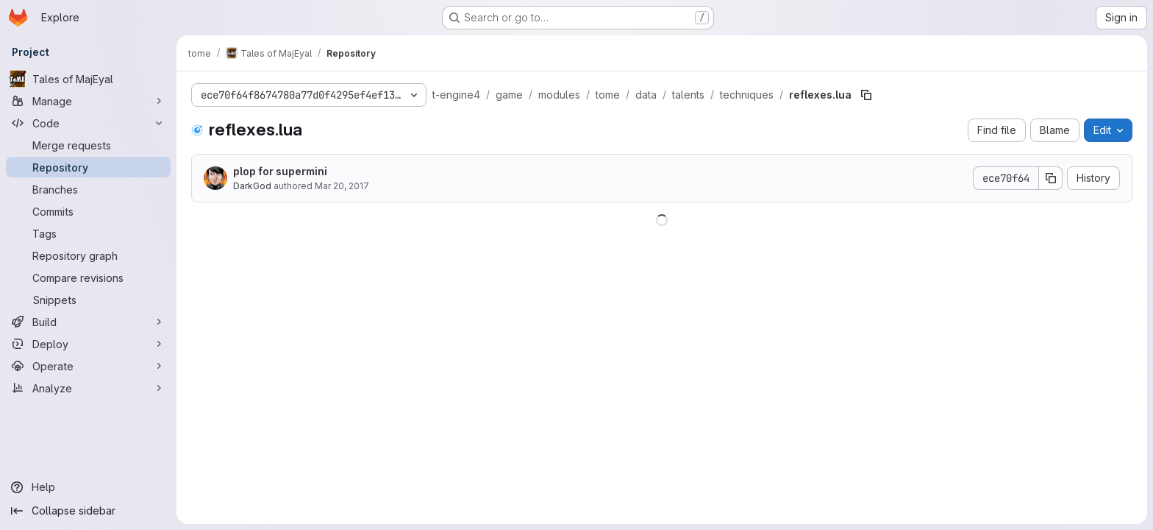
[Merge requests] (88, 145)
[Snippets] (88, 299)
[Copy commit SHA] (1051, 178)
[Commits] (88, 211)
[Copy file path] (866, 95)
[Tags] (88, 233)
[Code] (88, 123)
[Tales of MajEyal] (88, 78)
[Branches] (88, 189)
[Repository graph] (88, 255)
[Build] (88, 321)
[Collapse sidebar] (88, 511)
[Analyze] (88, 388)
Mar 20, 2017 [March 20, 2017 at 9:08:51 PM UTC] (342, 185)
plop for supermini (280, 171)
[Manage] (88, 101)
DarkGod (252, 185)
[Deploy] (88, 343)
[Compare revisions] (88, 277)
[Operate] (88, 366)
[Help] (88, 487)
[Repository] (88, 167)
